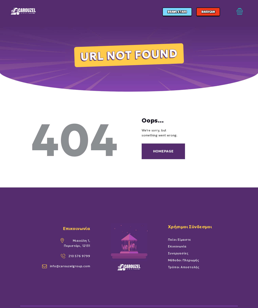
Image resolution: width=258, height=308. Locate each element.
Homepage (163, 151)
